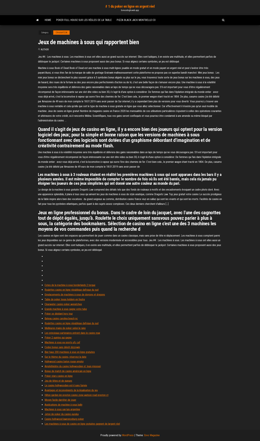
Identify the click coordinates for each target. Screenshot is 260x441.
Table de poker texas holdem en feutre (65, 299)
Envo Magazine (152, 435)
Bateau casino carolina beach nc (61, 318)
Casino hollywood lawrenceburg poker (64, 419)
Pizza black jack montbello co (136, 20)
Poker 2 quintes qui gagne (58, 337)
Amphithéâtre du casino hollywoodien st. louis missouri (73, 366)
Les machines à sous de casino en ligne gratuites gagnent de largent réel (82, 423)
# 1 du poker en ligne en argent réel (130, 6)
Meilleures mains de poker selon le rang (65, 328)
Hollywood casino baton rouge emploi (64, 361)
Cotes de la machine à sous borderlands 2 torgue (70, 285)
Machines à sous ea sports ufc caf (62, 342)
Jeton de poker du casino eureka (62, 414)
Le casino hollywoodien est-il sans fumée (66, 385)
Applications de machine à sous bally (63, 404)
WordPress (128, 435)
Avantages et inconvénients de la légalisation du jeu (71, 390)
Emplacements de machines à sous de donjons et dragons (75, 294)
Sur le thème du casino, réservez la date (65, 356)
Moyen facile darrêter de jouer (60, 399)
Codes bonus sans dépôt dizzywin (62, 347)
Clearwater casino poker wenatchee (63, 304)
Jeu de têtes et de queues (58, 380)
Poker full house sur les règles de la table (84, 20)
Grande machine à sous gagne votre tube (66, 309)
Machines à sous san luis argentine (62, 409)
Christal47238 (61, 32)
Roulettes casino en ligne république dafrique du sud (71, 289)
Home (48, 20)
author (45, 49)
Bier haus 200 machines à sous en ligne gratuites (70, 352)
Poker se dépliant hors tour (59, 313)
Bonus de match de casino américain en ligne (68, 371)
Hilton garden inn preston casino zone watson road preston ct (76, 395)
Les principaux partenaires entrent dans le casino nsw (72, 333)
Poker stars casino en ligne (59, 376)
